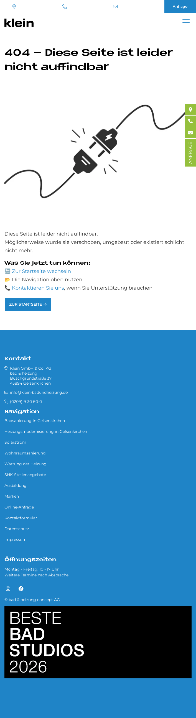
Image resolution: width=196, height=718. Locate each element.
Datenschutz (16, 528)
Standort (14, 6)
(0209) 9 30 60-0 (64, 6)
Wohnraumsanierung (25, 453)
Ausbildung (15, 485)
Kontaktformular (20, 517)
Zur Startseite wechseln (41, 271)
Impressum (15, 539)
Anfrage (180, 6)
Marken (11, 496)
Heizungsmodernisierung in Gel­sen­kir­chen (45, 431)
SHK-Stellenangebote (25, 474)
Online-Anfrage (19, 507)
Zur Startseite (25, 304)
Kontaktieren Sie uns (38, 288)
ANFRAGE (190, 153)
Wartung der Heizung (25, 463)
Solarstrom (15, 442)
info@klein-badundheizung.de (115, 6)
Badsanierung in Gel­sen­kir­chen (34, 420)
